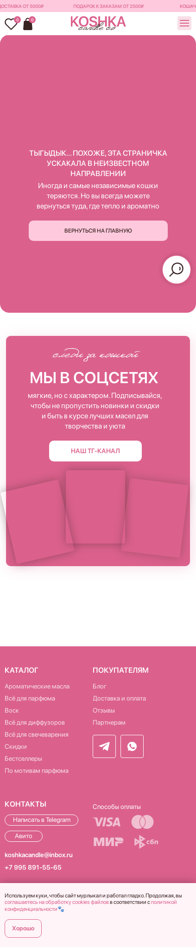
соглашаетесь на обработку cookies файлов (57, 902)
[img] (98, 23)
